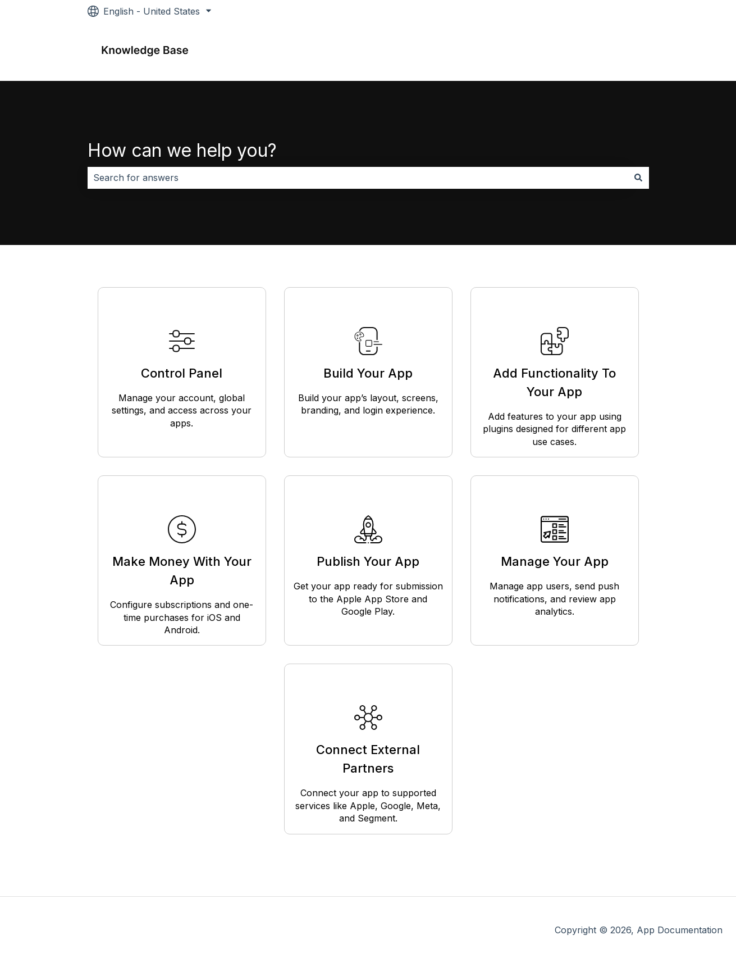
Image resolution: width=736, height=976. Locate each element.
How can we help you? (182, 150)
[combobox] (358, 177)
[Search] (638, 177)
